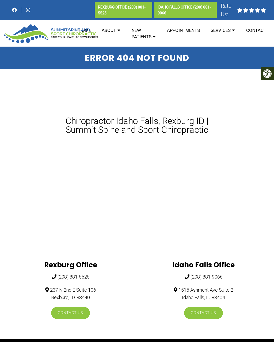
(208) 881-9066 (207, 277)
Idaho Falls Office (175, 7)
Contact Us (70, 313)
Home (85, 30)
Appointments (183, 30)
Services (221, 30)
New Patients (141, 33)
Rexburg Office (113, 7)
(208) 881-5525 (74, 277)
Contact (256, 30)
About (109, 30)
